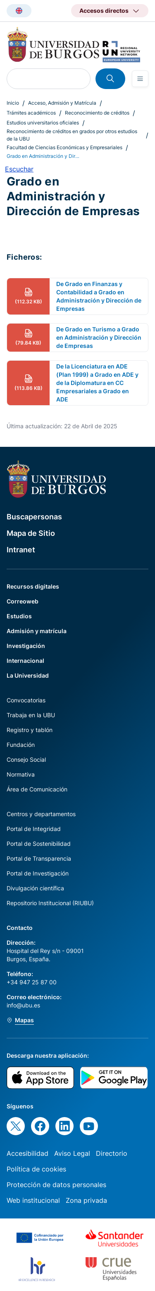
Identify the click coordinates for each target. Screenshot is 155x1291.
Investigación (26, 645)
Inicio (13, 103)
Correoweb (22, 601)
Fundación (21, 744)
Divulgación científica (35, 888)
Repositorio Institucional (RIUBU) (50, 902)
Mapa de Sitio (31, 533)
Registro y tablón (29, 729)
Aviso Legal (72, 1153)
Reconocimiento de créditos (97, 113)
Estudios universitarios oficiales (43, 123)
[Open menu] (140, 78)
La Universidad (28, 675)
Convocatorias (26, 700)
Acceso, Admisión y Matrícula (62, 103)
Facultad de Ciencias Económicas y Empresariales (64, 147)
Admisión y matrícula (37, 630)
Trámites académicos (31, 113)
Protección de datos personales (56, 1185)
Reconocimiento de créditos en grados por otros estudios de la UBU (72, 135)
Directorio (111, 1153)
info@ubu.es (23, 1005)
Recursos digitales (33, 586)
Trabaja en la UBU (31, 714)
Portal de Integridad (34, 828)
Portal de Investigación (38, 873)
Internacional (25, 660)
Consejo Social (26, 759)
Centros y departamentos (41, 813)
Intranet (21, 549)
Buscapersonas (34, 516)
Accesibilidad (27, 1153)
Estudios (19, 616)
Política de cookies (36, 1169)
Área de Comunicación (37, 789)
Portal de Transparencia (39, 858)
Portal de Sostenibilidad (39, 843)
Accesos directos (104, 10)
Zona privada (86, 1200)
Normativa (21, 774)
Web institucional (33, 1200)
